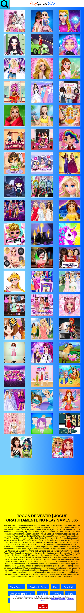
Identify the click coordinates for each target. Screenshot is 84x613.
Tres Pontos (16, 587)
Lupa (71, 594)
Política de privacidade (58, 599)
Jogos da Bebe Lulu (21, 594)
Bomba (57, 594)
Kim (55, 587)
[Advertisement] (42, 496)
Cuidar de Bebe (38, 587)
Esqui (43, 594)
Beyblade (69, 587)
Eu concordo (43, 606)
